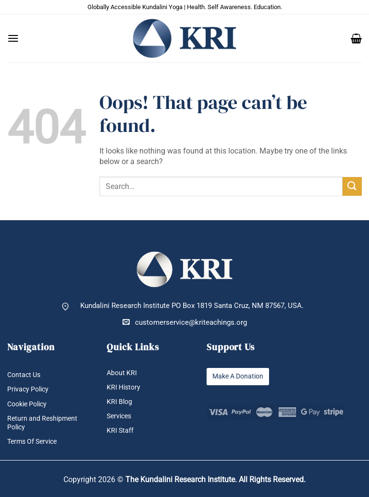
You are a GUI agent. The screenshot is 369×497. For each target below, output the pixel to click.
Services (120, 416)
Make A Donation (240, 376)
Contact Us (25, 375)
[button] (13, 38)
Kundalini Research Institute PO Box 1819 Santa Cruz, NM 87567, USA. (192, 306)
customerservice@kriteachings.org (185, 322)
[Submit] (352, 186)
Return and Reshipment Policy (44, 422)
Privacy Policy (29, 390)
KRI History (125, 387)
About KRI (122, 373)
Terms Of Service (34, 442)
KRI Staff (121, 431)
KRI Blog (120, 402)
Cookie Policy (29, 404)
